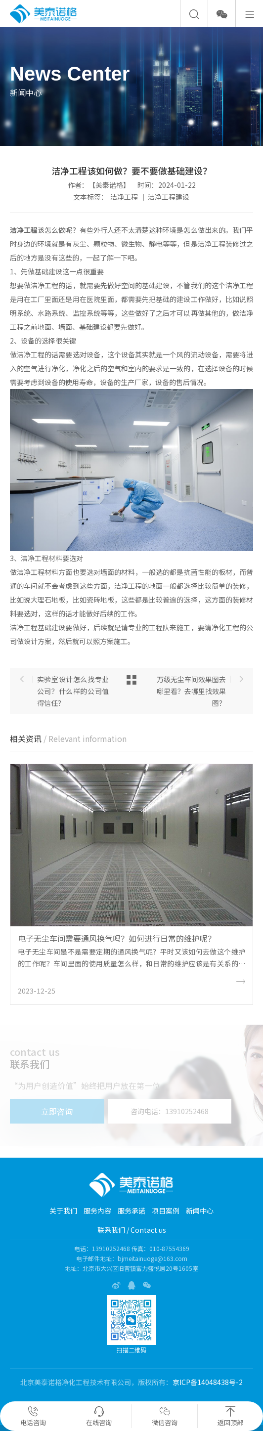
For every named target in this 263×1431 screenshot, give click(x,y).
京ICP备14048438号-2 (208, 1382)
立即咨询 (57, 1111)
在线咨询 (99, 1416)
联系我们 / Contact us (131, 1230)
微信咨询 (164, 1416)
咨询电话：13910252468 (170, 1111)
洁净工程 (124, 197)
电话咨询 (33, 1416)
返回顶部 (230, 1416)
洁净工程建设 (168, 197)
